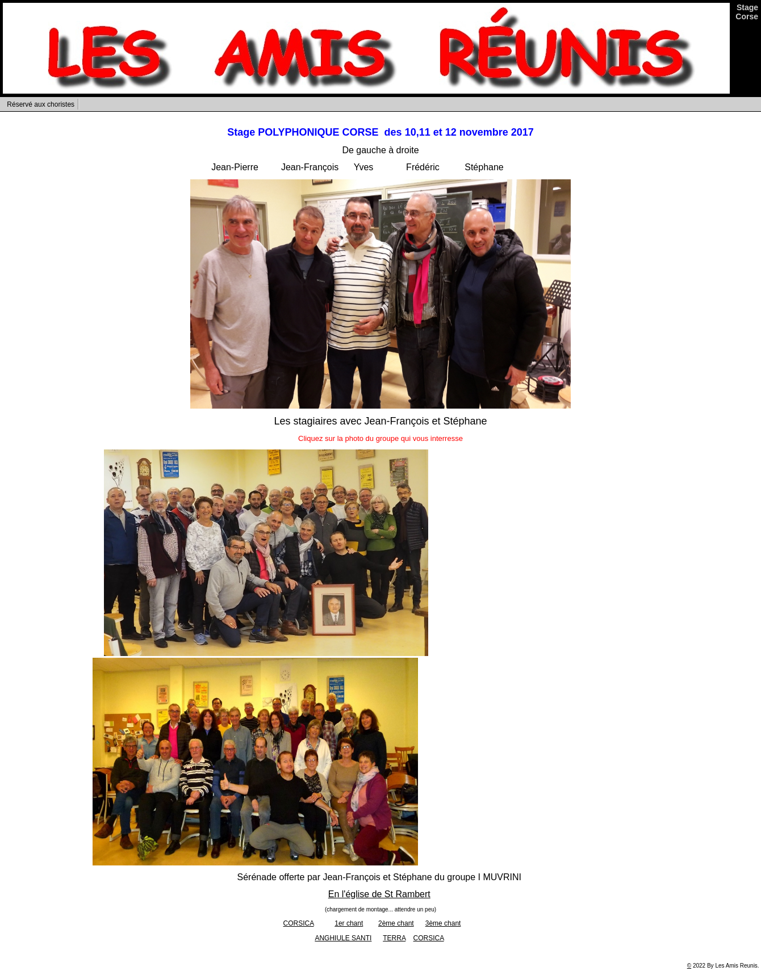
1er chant (348, 923)
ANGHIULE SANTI (343, 938)
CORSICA (298, 923)
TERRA (394, 938)
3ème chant (443, 923)
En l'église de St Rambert (379, 894)
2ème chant (396, 923)
